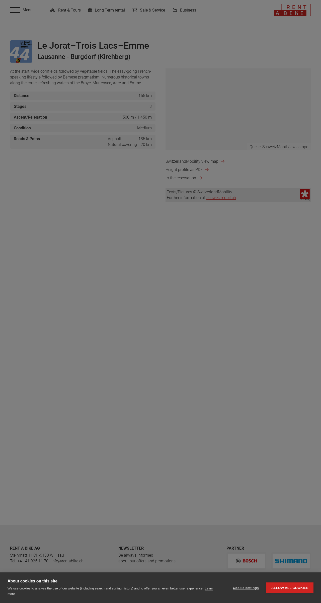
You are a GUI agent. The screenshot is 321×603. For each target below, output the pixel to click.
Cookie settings (246, 588)
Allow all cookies (289, 588)
